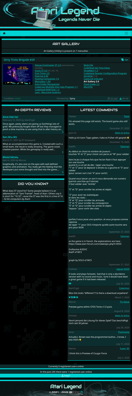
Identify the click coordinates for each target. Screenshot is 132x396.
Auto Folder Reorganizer (47, 84)
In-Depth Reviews (33, 110)
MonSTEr (88, 87)
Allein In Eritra (122, 132)
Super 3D (124, 348)
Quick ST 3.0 (41, 70)
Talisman (124, 146)
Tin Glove (124, 301)
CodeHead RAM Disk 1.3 (47, 89)
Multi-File (88, 65)
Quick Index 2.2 (91, 84)
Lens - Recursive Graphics (48, 92)
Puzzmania (123, 332)
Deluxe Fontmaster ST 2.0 (48, 65)
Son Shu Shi (10, 137)
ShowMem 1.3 (91, 70)
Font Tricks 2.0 (42, 73)
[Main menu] (126, 33)
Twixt (126, 116)
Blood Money (10, 157)
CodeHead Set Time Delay (97, 68)
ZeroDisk (88, 76)
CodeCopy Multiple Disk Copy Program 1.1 (56, 87)
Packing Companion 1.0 (47, 78)
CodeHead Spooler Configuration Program (105, 73)
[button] (124, 59)
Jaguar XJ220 (123, 269)
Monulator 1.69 (43, 81)
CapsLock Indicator (93, 78)
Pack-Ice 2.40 (41, 76)
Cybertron (124, 288)
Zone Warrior (10, 117)
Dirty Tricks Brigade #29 (19, 60)
